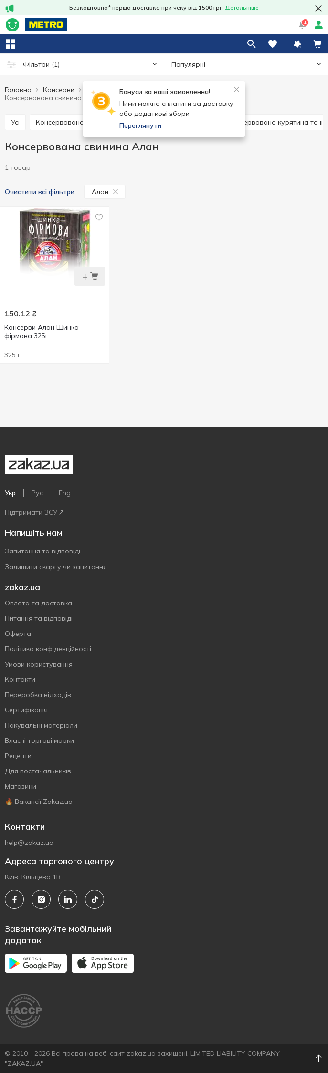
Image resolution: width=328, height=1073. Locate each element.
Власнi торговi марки (39, 740)
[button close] (318, 8)
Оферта (18, 633)
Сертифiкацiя (26, 710)
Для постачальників (38, 771)
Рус (37, 493)
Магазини (20, 786)
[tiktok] (94, 899)
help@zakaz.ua (29, 842)
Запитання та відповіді (42, 551)
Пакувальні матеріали (41, 725)
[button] (297, 44)
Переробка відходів (38, 694)
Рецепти (18, 755)
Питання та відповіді (39, 618)
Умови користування (39, 664)
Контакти (20, 679)
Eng (65, 493)
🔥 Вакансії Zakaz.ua (39, 801)
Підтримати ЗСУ (34, 512)
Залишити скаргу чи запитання (56, 567)
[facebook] (14, 899)
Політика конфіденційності (48, 649)
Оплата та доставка (38, 603)
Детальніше (242, 7)
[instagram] (41, 899)
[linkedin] (67, 899)
